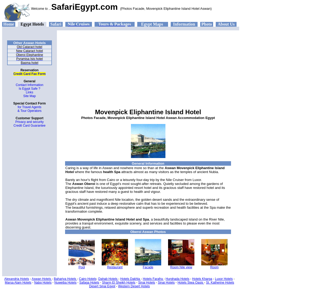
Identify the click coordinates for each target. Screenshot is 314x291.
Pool (81, 267)
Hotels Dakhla (130, 279)
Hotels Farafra (153, 279)
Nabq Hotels (43, 282)
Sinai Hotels (146, 282)
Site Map (29, 96)
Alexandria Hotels (16, 279)
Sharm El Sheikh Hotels (118, 282)
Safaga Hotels (89, 282)
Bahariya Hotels (65, 279)
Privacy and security (29, 122)
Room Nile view (181, 267)
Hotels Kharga (202, 279)
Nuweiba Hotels (65, 282)
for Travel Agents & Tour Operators (29, 109)
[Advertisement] (148, 67)
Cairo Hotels (87, 279)
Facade (148, 267)
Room (214, 267)
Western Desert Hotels (134, 286)
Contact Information (29, 85)
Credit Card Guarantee (29, 125)
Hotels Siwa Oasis (191, 282)
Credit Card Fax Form (29, 74)
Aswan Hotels (42, 279)
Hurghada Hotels (177, 279)
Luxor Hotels (224, 279)
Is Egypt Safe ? (29, 88)
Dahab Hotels (108, 279)
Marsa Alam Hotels (18, 282)
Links (29, 92)
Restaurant (115, 267)
